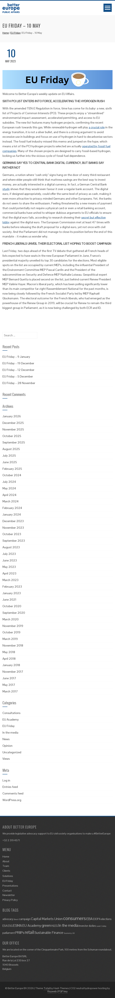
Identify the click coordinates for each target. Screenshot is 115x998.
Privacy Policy (10, 900)
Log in (6, 780)
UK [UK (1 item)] (73, 933)
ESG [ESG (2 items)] (10, 926)
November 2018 (12, 645)
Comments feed (12, 793)
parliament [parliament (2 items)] (8, 933)
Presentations (10, 885)
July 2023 (9, 554)
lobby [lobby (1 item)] (104, 926)
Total (47, 988)
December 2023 (13, 521)
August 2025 (11, 449)
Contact (7, 890)
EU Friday (16, 32)
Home (5, 32)
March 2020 (10, 619)
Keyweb (52, 991)
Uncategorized (11, 752)
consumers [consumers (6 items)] (74, 918)
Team (5, 866)
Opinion (7, 746)
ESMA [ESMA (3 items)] (17, 925)
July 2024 (9, 482)
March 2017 (10, 691)
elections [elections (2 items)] (106, 919)
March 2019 (10, 639)
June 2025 (9, 462)
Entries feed (10, 787)
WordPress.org (11, 800)
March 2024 (10, 501)
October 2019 (11, 632)
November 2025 (13, 429)
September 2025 (13, 442)
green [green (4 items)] (46, 925)
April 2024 (9, 495)
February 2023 (12, 586)
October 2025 (11, 436)
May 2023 (9, 567)
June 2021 (9, 599)
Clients (6, 870)
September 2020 (13, 613)
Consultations (11, 713)
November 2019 (12, 626)
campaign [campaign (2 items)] (24, 919)
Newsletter (8, 895)
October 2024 (11, 475)
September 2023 (13, 541)
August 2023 (11, 547)
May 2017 (8, 685)
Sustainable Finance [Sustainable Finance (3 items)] (48, 932)
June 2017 (9, 678)
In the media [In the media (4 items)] (68, 925)
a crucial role (97, 127)
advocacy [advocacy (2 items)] (7, 919)
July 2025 (9, 455)
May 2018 (8, 652)
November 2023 (13, 528)
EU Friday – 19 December (18, 363)
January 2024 (11, 514)
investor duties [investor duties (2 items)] (87, 926)
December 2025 (13, 423)
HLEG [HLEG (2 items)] (54, 926)
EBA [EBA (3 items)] (89, 919)
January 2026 (11, 416)
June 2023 (9, 560)
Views (6, 759)
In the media (10, 732)
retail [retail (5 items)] (29, 932)
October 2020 (11, 606)
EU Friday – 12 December (18, 370)
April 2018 (9, 659)
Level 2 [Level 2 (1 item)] (99, 926)
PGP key (63, 991)
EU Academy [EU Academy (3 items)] (31, 925)
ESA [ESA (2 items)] (4, 926)
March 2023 (10, 580)
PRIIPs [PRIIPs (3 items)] (19, 932)
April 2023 (9, 573)
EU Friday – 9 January (16, 357)
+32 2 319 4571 (11, 840)
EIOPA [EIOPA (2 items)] (97, 919)
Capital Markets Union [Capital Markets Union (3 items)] (47, 919)
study (6, 189)
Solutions (7, 876)
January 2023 (11, 593)
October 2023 (11, 534)
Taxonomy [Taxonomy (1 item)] (68, 933)
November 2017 (12, 672)
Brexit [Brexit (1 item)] (16, 919)
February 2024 (12, 508)
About (5, 861)
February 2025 (12, 469)
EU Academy (10, 719)
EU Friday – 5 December (17, 376)
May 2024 (9, 488)
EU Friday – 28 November (18, 383)
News (6, 739)
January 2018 (11, 665)
